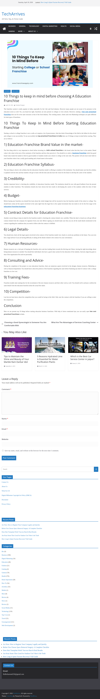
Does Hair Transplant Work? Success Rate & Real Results (19, 531)
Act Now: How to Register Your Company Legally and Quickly (21, 524)
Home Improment (7, 579)
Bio (3, 550)
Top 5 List (5, 614)
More (20, 31)
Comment (6, 388)
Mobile (4, 589)
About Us (32, 31)
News (3, 600)
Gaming (12, 31)
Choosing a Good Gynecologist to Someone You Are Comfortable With (22, 323)
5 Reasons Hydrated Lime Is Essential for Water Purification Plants (49, 358)
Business (12, 26)
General (23, 26)
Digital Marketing (52, 26)
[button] (24, 31)
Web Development (7, 624)
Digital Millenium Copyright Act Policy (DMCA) (16, 494)
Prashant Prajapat (20, 105)
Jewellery (4, 586)
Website (4, 438)
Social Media (79, 26)
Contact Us (5, 481)
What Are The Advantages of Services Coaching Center (76, 321)
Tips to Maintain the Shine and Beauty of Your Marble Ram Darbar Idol (16, 358)
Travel (4, 617)
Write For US (6, 490)
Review (4, 603)
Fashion (4, 565)
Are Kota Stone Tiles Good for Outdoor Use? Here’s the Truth (20, 534)
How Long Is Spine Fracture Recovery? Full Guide (55, 2)
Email (4, 428)
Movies (4, 596)
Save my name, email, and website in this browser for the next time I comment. (32, 450)
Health (67, 26)
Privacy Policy (6, 503)
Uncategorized (6, 621)
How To (4, 582)
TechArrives (13, 14)
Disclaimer (5, 499)
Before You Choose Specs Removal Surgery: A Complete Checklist (22, 527)
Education (15, 91)
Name (4, 418)
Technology (35, 26)
